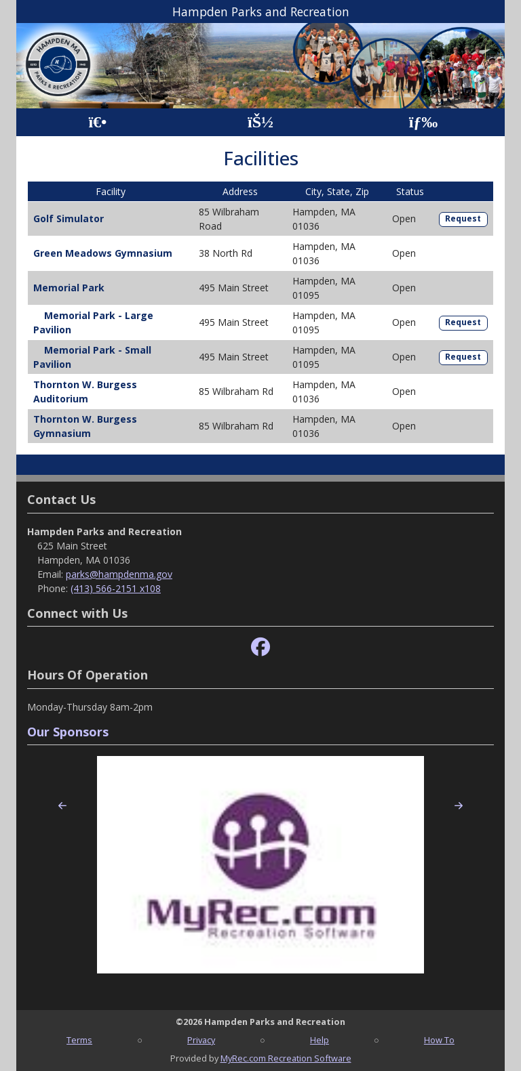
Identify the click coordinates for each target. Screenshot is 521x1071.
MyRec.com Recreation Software (285, 1058)
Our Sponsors (68, 731)
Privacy (201, 1040)
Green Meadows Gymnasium (102, 253)
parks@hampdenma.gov (119, 574)
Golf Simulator (68, 218)
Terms (79, 1040)
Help (319, 1040)
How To (439, 1040)
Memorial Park (68, 287)
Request (463, 218)
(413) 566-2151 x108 (116, 588)
